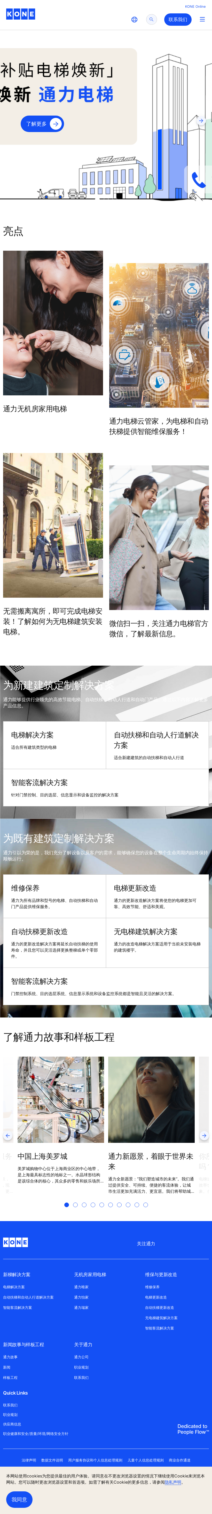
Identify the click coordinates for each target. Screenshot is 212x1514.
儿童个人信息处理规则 (146, 1460)
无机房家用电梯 (90, 1274)
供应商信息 (12, 1424)
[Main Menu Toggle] (202, 19)
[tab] (97, 199)
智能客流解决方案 (39, 782)
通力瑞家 (81, 1307)
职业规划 (81, 1367)
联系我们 (81, 1377)
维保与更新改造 (161, 1274)
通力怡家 (81, 1297)
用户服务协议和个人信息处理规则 (95, 1460)
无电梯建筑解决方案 (146, 931)
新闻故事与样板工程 (23, 1344)
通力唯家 (81, 1287)
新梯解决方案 (16, 1274)
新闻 (6, 1367)
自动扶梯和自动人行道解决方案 (156, 740)
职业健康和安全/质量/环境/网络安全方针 (35, 1433)
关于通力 (83, 1344)
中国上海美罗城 (42, 1156)
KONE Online (195, 6)
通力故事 (10, 1357)
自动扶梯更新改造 (39, 931)
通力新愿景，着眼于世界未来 (150, 1161)
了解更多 (36, 124)
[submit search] (151, 19)
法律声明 (29, 1460)
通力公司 (81, 1357)
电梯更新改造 (135, 888)
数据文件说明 (52, 1460)
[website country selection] (134, 19)
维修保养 (25, 888)
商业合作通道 (180, 1460)
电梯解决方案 (32, 734)
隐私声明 (173, 1482)
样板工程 (10, 1377)
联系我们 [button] (178, 19)
